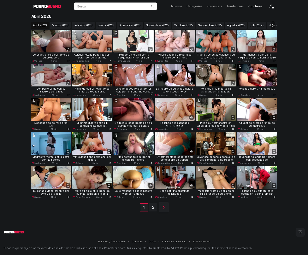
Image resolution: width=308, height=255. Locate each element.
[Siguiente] (164, 207)
